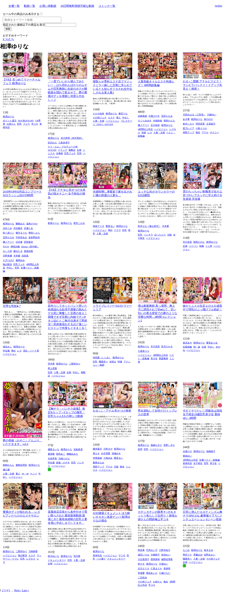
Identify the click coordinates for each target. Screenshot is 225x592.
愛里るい (110, 226)
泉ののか (208, 119)
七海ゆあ (107, 458)
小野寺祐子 (164, 550)
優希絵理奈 (21, 465)
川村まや (107, 449)
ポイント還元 (10, 120)
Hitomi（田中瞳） (30, 246)
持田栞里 (200, 123)
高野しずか (169, 445)
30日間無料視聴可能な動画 (77, 5)
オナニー (214, 132)
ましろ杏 (7, 251)
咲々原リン (8, 233)
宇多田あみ (21, 237)
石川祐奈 (155, 125)
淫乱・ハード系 (31, 350)
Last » (25, 590)
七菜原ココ (143, 351)
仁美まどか (156, 568)
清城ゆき (116, 453)
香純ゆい (187, 456)
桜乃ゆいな (53, 556)
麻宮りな (123, 113)
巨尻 (50, 372)
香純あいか (152, 573)
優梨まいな (53, 449)
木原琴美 (52, 458)
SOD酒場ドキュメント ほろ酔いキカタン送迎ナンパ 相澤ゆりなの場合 (111, 517)
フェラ (26, 124)
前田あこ (60, 454)
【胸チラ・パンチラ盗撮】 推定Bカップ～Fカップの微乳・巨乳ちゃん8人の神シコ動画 (66, 412)
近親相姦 (187, 347)
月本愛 (16, 255)
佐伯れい (165, 554)
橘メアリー (143, 125)
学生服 (6, 350)
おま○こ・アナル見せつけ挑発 (112, 410)
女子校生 (197, 463)
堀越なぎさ (156, 445)
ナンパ (33, 473)
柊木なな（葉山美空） (149, 226)
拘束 (144, 132)
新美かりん (53, 223)
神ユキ (96, 453)
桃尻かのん (199, 242)
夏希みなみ (98, 462)
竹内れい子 (152, 550)
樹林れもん (8, 465)
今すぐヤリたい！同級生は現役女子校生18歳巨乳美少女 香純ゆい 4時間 (202, 414)
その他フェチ (100, 117)
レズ (149, 132)
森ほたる (17, 251)
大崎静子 (155, 554)
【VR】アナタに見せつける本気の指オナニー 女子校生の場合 (66, 193)
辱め (110, 230)
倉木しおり (188, 123)
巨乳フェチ (70, 153)
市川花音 (187, 242)
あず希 (186, 119)
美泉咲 (166, 568)
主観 (169, 234)
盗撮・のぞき (63, 462)
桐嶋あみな (72, 454)
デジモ (121, 555)
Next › (17, 590)
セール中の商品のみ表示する (21, 14)
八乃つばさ (8, 260)
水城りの (187, 451)
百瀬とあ (28, 228)
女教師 (59, 153)
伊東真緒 (97, 458)
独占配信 (7, 264)
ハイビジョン (112, 121)
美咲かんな (169, 120)
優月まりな (21, 233)
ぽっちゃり (160, 234)
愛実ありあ (212, 342)
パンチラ (148, 234)
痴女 (198, 132)
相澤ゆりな (8, 116)
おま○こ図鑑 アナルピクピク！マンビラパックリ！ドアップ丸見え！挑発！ (202, 85)
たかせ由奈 (98, 113)
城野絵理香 (167, 559)
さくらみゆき (145, 120)
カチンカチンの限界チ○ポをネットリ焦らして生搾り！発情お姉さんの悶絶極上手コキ (157, 515)
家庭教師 (163, 358)
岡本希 (141, 550)
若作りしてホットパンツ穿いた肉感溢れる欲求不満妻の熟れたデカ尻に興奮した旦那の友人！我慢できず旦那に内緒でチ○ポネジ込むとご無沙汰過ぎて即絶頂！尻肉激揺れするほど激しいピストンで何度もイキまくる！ (67, 316)
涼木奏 (19, 242)
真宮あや (187, 342)
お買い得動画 (47, 5)
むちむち (8, 39)
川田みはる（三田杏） (194, 114)
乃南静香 (33, 551)
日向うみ (7, 228)
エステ (111, 117)
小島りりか (201, 128)
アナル (205, 132)
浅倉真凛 (78, 449)
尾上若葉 (52, 368)
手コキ (34, 124)
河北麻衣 (17, 228)
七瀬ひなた (164, 573)
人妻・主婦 (98, 121)
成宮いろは (143, 554)
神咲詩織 (15, 246)
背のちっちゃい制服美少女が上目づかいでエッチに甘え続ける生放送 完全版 (202, 195)
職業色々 (103, 361)
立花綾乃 (210, 123)
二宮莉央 (142, 577)
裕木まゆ (208, 550)
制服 (201, 246)
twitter (218, 5)
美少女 (154, 358)
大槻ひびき (154, 116)
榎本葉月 (97, 449)
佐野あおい (209, 554)
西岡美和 (155, 559)
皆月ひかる (167, 346)
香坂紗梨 (28, 251)
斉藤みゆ (197, 554)
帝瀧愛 (141, 573)
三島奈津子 (64, 142)
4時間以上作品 (145, 129)
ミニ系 (208, 246)
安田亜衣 (28, 242)
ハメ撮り (101, 558)
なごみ (186, 550)
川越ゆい (211, 114)
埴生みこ (7, 346)
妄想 (140, 449)
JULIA (6, 246)
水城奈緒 (157, 120)
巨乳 (19, 124)
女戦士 (112, 361)
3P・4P (25, 473)
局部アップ (188, 132)
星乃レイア (188, 128)
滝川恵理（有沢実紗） (72, 138)
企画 (79, 150)
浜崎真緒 (142, 116)
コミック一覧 (106, 5)
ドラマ (117, 230)
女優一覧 (14, 5)
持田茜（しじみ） (102, 357)
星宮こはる (79, 223)
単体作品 (187, 463)
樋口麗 (6, 469)
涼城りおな (64, 458)
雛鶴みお (20, 223)
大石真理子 (143, 559)
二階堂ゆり (74, 363)
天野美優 (7, 255)
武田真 (25, 255)
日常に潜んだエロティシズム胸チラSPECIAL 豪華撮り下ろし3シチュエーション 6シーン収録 (202, 515)
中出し (125, 117)
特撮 (120, 361)
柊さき (141, 564)
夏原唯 (51, 454)
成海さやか (32, 223)
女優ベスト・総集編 (209, 460)
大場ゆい (163, 564)
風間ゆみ (20, 260)
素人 (118, 117)
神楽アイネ (98, 226)
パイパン (193, 246)
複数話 (72, 150)
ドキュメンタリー (57, 560)
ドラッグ (62, 150)
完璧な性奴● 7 (12, 305)
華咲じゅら (34, 233)
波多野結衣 (34, 237)
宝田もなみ (167, 116)
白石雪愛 (105, 453)
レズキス (30, 558)
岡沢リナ (187, 554)
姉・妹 (196, 347)
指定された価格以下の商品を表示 (24, 24)
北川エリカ (143, 568)
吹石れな (52, 142)
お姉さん (11, 124)
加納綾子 (210, 451)
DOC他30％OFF (26, 120)
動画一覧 (29, 5)
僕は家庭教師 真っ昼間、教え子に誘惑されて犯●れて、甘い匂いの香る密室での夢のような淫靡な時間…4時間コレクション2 (157, 313)
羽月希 (51, 363)
